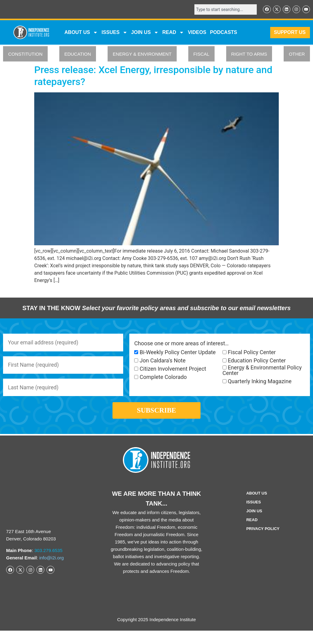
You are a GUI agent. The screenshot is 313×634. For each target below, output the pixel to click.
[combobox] (224, 9)
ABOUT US (81, 32)
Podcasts (223, 32)
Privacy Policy (263, 532)
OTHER (297, 54)
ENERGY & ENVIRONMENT (142, 54)
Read (252, 523)
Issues (114, 32)
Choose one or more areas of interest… (181, 343)
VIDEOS (197, 32)
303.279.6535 (49, 553)
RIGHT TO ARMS (249, 54)
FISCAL (201, 54)
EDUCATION (77, 54)
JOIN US (145, 32)
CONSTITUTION (25, 54)
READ (173, 32)
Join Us (254, 514)
